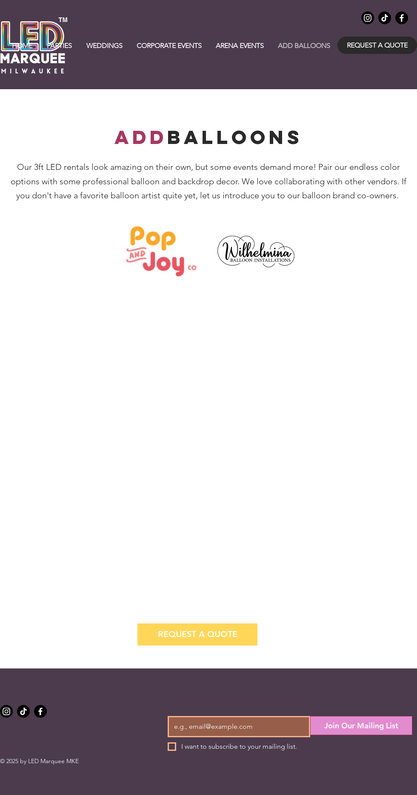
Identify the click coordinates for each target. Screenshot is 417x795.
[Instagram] (367, 17)
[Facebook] (401, 17)
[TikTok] (384, 17)
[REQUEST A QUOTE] (377, 45)
